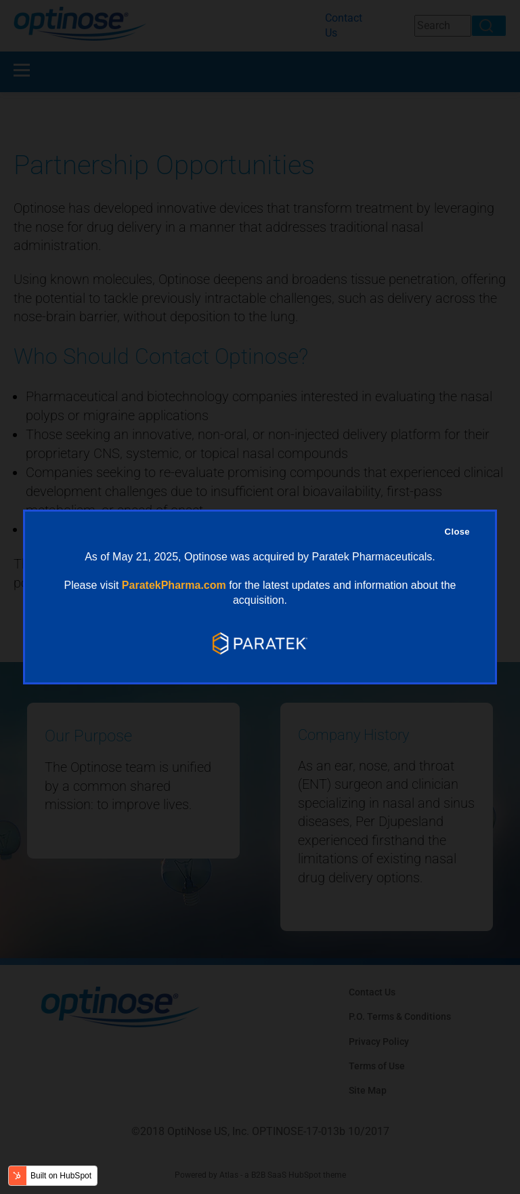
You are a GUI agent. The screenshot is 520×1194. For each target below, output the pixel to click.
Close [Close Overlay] (457, 532)
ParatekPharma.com (174, 585)
